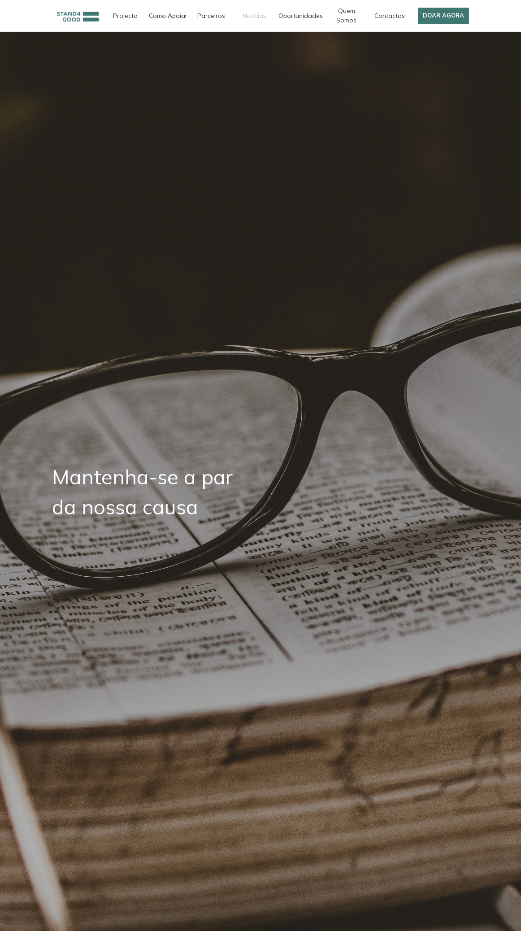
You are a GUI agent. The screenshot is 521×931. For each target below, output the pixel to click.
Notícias (254, 16)
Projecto (125, 16)
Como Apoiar (168, 16)
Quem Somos (346, 15)
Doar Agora (443, 15)
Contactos (389, 16)
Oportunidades (300, 16)
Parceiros (211, 16)
